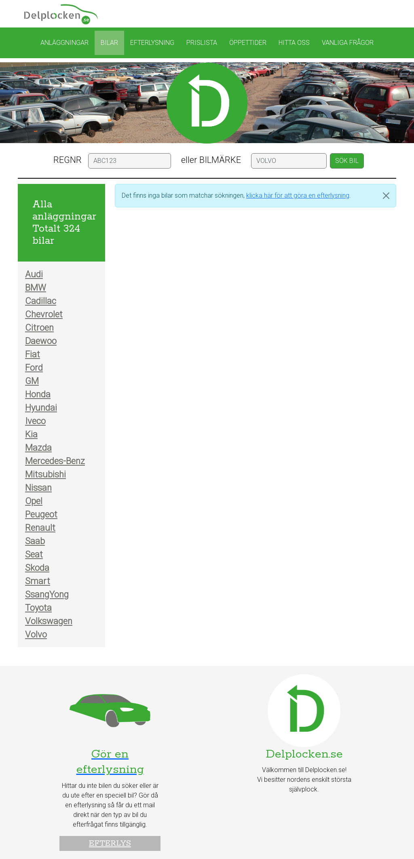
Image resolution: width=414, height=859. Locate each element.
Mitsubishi (45, 474)
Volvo (36, 634)
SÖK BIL (347, 161)
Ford (34, 368)
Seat (34, 554)
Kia (31, 434)
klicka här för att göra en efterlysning (297, 195)
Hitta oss (294, 42)
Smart (37, 581)
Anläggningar (64, 42)
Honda (38, 394)
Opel (33, 501)
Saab (35, 541)
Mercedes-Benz (55, 461)
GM (32, 381)
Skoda (37, 568)
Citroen (39, 328)
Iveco (35, 421)
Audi (34, 274)
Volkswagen (48, 621)
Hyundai (41, 408)
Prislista (201, 42)
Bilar (109, 42)
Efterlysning (152, 42)
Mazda (38, 448)
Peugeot (41, 514)
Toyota (38, 608)
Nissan (38, 488)
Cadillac (40, 301)
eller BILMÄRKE (211, 160)
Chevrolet (44, 314)
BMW (35, 288)
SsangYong (47, 594)
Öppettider (247, 42)
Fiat (32, 354)
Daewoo (41, 341)
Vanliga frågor (348, 42)
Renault (40, 528)
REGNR (67, 160)
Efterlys (110, 843)
